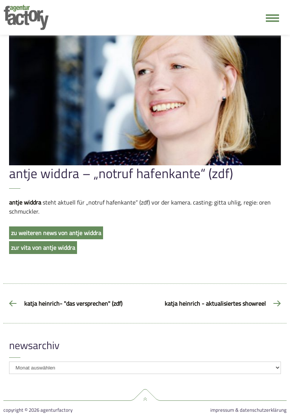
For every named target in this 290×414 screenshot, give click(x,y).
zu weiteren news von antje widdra (56, 232)
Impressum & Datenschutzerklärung (248, 410)
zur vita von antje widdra (43, 247)
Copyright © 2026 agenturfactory (37, 410)
